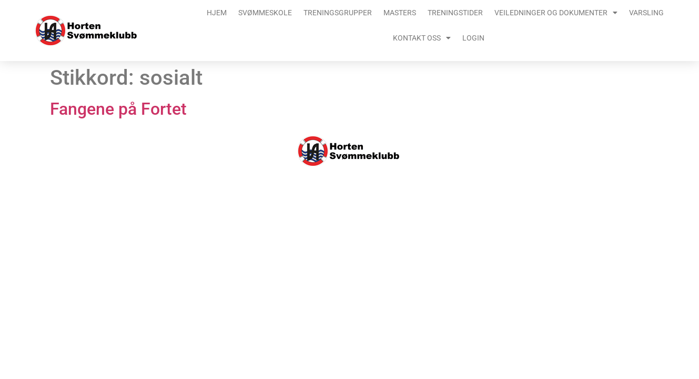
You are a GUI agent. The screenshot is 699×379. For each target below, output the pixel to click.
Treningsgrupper (337, 12)
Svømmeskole (265, 12)
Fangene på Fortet (118, 109)
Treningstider (455, 12)
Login (473, 38)
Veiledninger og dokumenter (555, 13)
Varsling (646, 12)
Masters (399, 12)
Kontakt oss (422, 38)
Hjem (217, 12)
